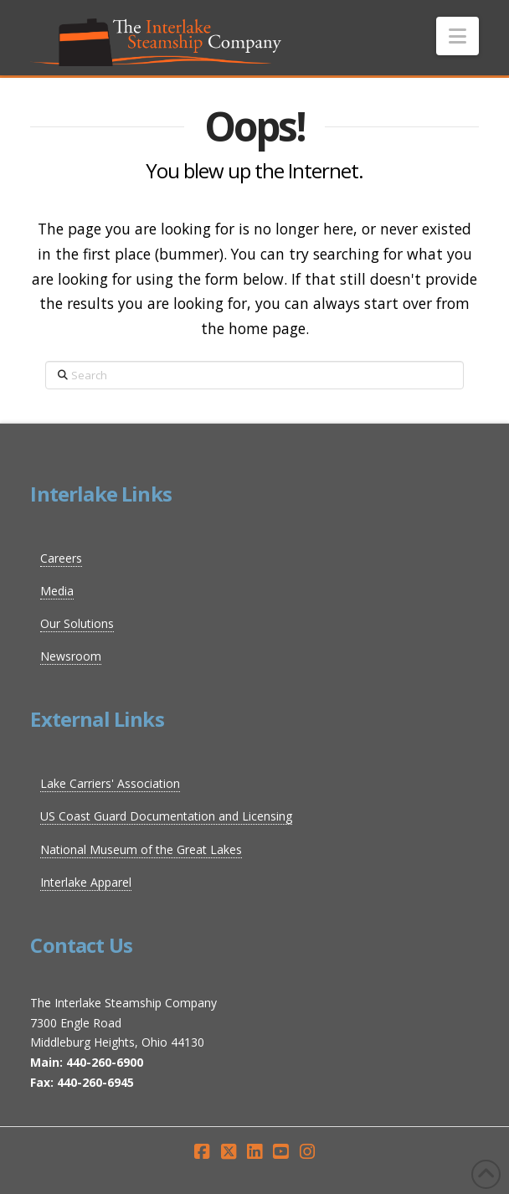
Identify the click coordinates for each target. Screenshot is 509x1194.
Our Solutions (77, 623)
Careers (61, 558)
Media (57, 591)
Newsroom (70, 656)
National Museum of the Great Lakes (141, 849)
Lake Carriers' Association (110, 783)
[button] (457, 36)
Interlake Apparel (85, 882)
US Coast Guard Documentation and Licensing (166, 816)
